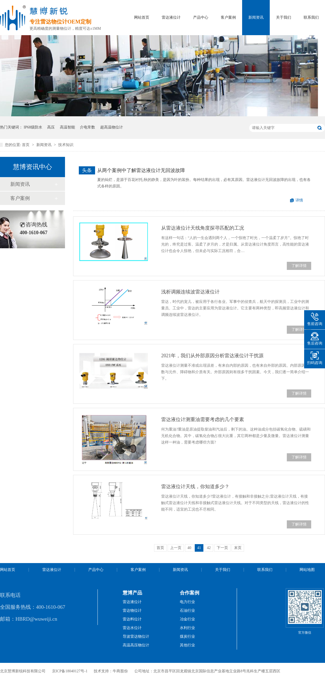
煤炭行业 (187, 636)
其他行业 (187, 645)
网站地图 (307, 570)
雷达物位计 (132, 610)
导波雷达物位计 (136, 636)
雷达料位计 (132, 619)
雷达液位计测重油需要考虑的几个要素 (202, 419)
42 (209, 548)
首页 (26, 145)
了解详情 (299, 266)
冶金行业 (187, 619)
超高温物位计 (111, 127)
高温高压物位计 (136, 645)
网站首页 (141, 17)
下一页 (222, 548)
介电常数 (87, 127)
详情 (299, 200)
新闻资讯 (256, 17)
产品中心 (200, 17)
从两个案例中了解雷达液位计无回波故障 (141, 170)
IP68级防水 (33, 127)
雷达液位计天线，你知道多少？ (195, 486)
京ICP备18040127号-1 (69, 671)
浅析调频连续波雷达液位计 (190, 292)
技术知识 (65, 145)
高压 (51, 127)
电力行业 (187, 602)
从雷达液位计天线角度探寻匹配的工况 (202, 228)
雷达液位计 (171, 17)
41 (199, 548)
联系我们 (311, 17)
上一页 (175, 548)
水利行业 (187, 628)
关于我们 (283, 17)
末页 (238, 548)
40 (189, 548)
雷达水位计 (132, 628)
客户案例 (228, 17)
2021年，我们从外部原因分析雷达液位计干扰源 (212, 355)
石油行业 (187, 610)
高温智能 (67, 127)
